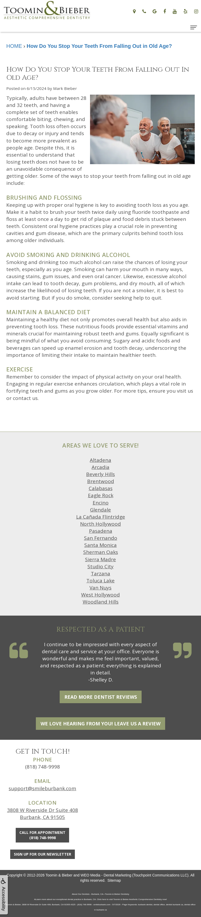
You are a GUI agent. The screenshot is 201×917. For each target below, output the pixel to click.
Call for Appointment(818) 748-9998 (42, 835)
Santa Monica (100, 545)
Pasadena (100, 531)
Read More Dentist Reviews (100, 697)
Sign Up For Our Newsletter (42, 854)
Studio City (100, 566)
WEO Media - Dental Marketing (106, 875)
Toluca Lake (100, 580)
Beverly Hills (100, 474)
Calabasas (101, 488)
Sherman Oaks (100, 552)
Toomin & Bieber (59, 875)
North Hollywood (100, 523)
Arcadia (100, 467)
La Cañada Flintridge (100, 516)
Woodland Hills (101, 601)
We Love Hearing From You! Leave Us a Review (100, 723)
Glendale (100, 509)
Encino (101, 502)
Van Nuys (100, 587)
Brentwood (100, 481)
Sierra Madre (100, 559)
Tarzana (100, 573)
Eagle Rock (100, 495)
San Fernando (100, 538)
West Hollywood (100, 594)
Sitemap (114, 880)
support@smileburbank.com (42, 788)
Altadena (100, 460)
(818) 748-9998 (42, 766)
